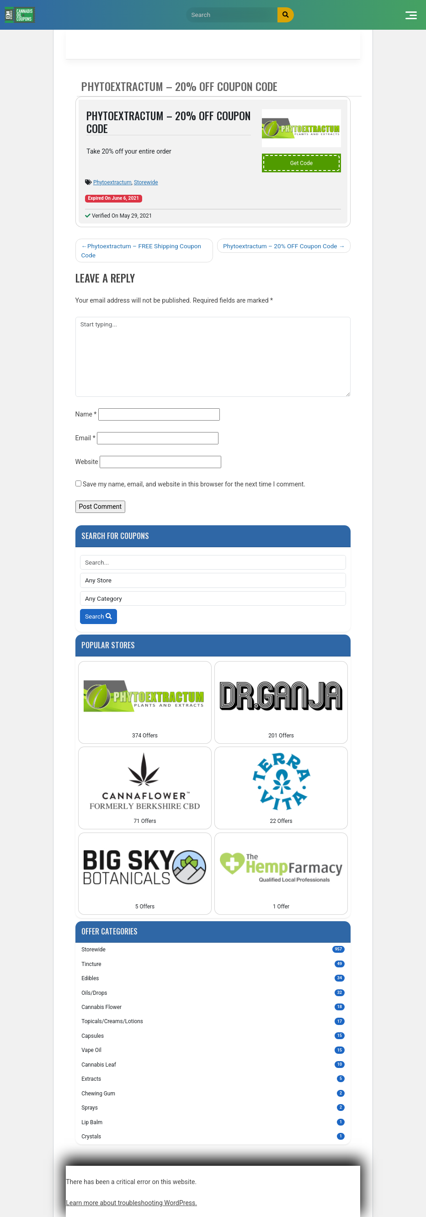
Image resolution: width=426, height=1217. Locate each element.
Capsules (213, 1035)
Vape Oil (213, 1049)
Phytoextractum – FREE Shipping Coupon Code (141, 250)
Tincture (213, 964)
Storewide (146, 182)
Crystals (213, 1136)
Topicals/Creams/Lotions (213, 1021)
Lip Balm (213, 1122)
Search (98, 616)
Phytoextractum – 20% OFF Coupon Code (280, 246)
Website (86, 461)
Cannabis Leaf (213, 1064)
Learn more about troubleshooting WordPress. (131, 1202)
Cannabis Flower (213, 1006)
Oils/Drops (213, 992)
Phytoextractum (112, 182)
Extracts (213, 1078)
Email (85, 438)
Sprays (213, 1107)
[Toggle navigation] (410, 15)
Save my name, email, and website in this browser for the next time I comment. (194, 484)
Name (86, 414)
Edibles (213, 978)
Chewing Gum (213, 1093)
